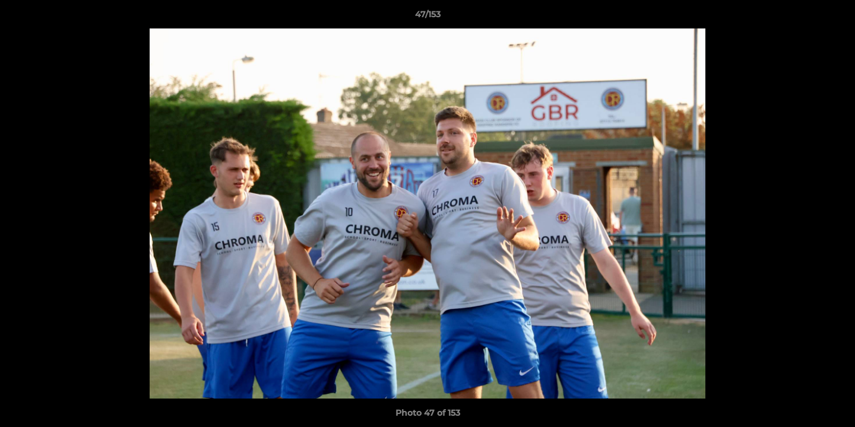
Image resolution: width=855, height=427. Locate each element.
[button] (833, 17)
